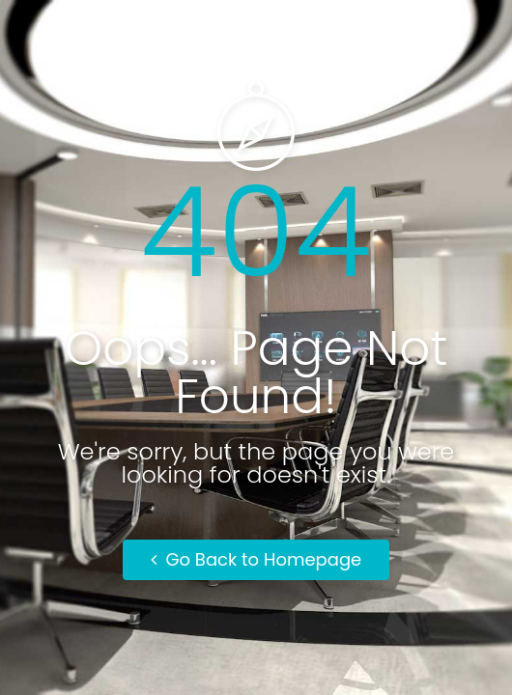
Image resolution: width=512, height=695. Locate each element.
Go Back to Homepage (256, 559)
